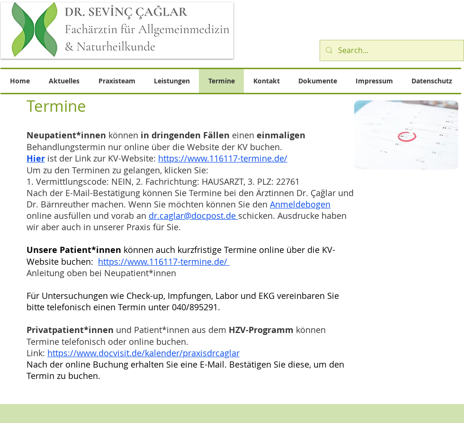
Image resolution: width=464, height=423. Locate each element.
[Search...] (391, 50)
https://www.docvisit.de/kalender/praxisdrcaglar (143, 353)
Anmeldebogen (300, 204)
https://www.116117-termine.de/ (222, 158)
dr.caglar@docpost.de (193, 215)
